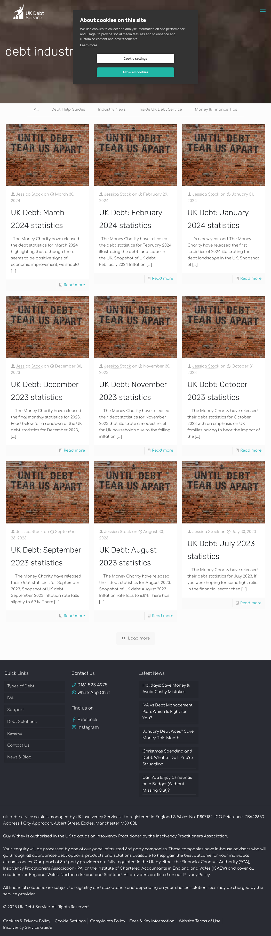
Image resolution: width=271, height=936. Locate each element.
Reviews (14, 734)
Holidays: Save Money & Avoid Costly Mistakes (166, 689)
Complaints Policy (107, 922)
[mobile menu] (262, 11)
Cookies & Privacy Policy (26, 922)
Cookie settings (105, 58)
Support (15, 710)
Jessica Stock (29, 195)
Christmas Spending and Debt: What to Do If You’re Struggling (167, 758)
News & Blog (19, 758)
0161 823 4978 (92, 685)
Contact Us (18, 746)
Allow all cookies (166, 58)
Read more (74, 285)
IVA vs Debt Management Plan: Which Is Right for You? (167, 712)
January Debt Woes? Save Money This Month (168, 735)
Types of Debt (20, 687)
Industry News (111, 110)
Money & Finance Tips (218, 110)
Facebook (87, 720)
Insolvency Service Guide (27, 928)
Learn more (88, 45)
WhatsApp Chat (93, 693)
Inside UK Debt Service (160, 110)
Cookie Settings (70, 922)
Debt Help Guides (67, 110)
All (33, 110)
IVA (10, 698)
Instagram (88, 728)
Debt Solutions (22, 722)
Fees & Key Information (152, 922)
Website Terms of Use (199, 922)
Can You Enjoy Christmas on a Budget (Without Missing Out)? (167, 784)
